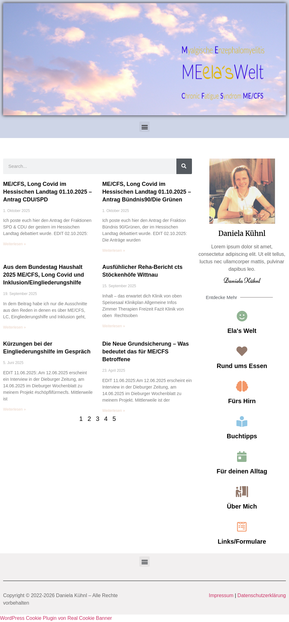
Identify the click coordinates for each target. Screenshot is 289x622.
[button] (144, 127)
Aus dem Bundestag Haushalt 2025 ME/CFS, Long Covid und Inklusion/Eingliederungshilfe (43, 275)
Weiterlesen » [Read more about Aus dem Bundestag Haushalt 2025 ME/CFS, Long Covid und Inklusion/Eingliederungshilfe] (14, 327)
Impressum (221, 595)
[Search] (184, 166)
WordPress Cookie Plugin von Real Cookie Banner (56, 618)
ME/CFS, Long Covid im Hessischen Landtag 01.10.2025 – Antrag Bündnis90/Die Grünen (146, 192)
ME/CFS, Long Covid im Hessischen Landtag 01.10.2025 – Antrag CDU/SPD (47, 192)
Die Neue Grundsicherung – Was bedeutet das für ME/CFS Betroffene (145, 351)
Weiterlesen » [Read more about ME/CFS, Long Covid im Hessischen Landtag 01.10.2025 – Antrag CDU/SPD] (14, 244)
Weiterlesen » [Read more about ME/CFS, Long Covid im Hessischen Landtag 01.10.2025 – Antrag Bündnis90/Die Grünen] (113, 250)
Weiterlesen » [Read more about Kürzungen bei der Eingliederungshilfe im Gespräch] (14, 409)
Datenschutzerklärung (261, 595)
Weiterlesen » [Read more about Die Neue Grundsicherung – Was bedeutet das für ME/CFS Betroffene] (113, 410)
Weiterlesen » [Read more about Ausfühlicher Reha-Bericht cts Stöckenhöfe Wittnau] (113, 326)
